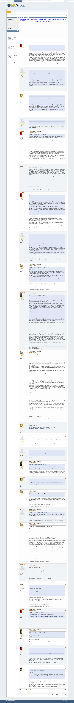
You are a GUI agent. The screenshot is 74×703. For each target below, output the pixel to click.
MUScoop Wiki (10, 28)
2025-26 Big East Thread (12, 55)
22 (30, 689)
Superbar (9, 21)
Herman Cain (22, 292)
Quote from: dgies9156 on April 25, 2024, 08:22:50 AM (37, 295)
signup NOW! (49, 21)
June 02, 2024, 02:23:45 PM (32, 436)
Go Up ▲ (66, 700)
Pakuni (21, 629)
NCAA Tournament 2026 (12, 37)
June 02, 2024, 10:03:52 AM (32, 352)
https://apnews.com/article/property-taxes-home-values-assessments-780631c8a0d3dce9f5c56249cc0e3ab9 (45, 528)
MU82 (21, 264)
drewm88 (21, 461)
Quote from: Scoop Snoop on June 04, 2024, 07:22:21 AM (38, 586)
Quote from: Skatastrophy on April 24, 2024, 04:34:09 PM (38, 134)
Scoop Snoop (22, 564)
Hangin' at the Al (10, 19)
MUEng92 (9, 38)
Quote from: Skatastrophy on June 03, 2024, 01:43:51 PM (38, 493)
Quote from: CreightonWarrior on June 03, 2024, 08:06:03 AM (38, 512)
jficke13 (21, 117)
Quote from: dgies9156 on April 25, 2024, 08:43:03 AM (37, 267)
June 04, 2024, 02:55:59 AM (32, 510)
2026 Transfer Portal (11, 46)
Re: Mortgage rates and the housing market (35, 131)
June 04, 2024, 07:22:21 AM (32, 565)
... (29, 689)
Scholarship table (64, 9)
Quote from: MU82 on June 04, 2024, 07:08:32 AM (37, 612)
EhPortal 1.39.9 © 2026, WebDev (10, 700)
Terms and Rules (63, 700)
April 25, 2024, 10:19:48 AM (32, 265)
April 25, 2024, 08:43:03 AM (32, 193)
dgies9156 (22, 42)
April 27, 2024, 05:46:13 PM (32, 293)
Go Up (20, 689)
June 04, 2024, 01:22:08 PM (32, 630)
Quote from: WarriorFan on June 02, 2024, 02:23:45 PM (38, 464)
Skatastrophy (22, 92)
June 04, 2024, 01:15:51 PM (32, 610)
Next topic (65, 691)
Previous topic (60, 691)
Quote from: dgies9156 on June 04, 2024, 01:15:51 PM (37, 632)
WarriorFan (22, 435)
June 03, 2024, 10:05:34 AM (32, 462)
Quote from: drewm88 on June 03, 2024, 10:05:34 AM (37, 480)
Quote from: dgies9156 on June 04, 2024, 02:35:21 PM (37, 670)
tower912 (9, 47)
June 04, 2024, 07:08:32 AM (32, 524)
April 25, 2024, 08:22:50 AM (32, 132)
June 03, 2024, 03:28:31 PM (32, 491)
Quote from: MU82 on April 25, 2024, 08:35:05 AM (37, 195)
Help (59, 700)
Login (35, 21)
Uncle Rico (9, 56)
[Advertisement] (43, 30)
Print (65, 689)
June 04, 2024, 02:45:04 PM (32, 668)
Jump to (53, 694)
